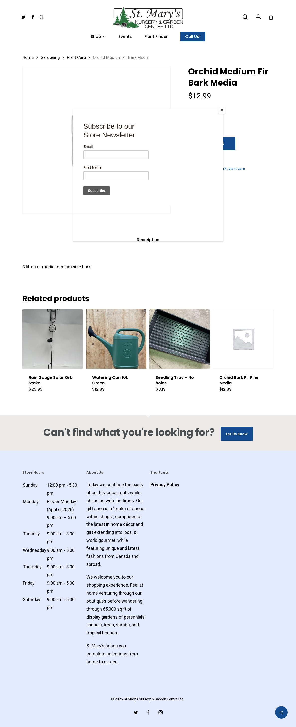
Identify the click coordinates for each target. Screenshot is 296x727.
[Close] (222, 110)
